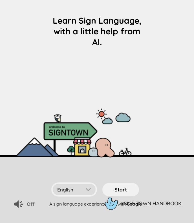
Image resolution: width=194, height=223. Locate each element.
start (120, 189)
